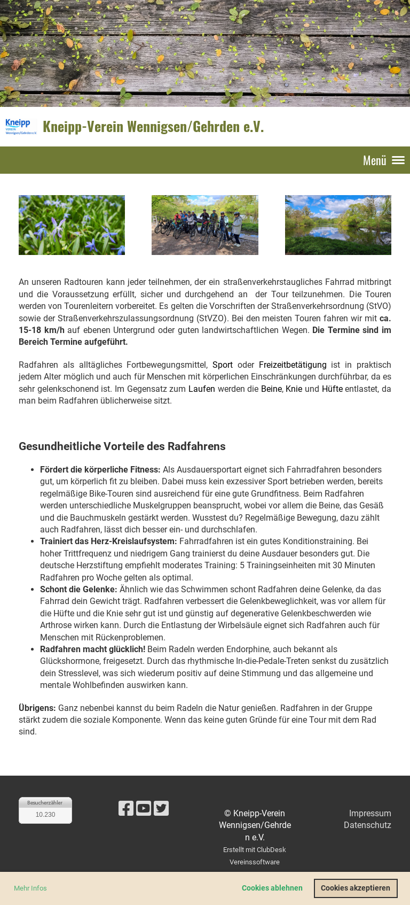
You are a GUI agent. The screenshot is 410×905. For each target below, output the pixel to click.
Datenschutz (367, 825)
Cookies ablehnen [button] (272, 888)
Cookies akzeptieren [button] (355, 888)
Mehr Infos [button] (30, 888)
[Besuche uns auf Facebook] (126, 809)
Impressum (370, 813)
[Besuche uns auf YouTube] (143, 809)
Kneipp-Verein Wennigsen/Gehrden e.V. (153, 126)
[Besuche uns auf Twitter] (161, 809)
